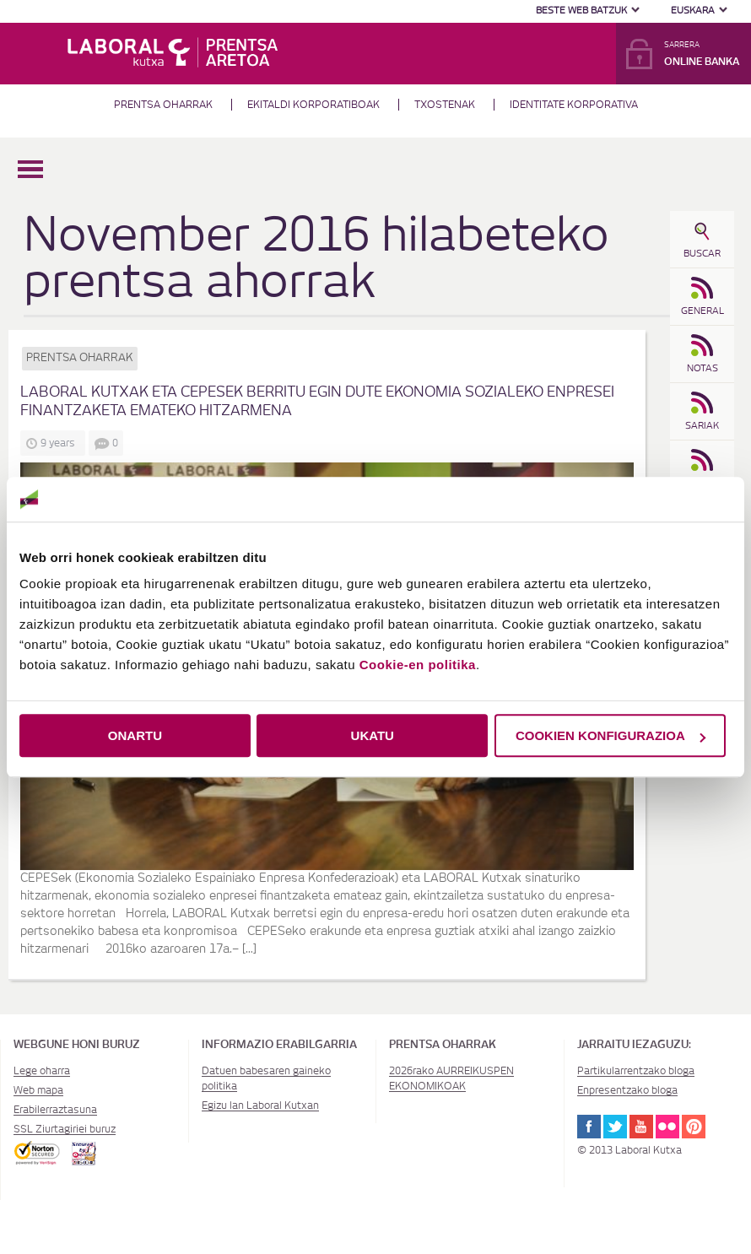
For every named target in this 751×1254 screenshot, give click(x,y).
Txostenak (444, 105)
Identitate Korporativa (574, 105)
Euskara (693, 10)
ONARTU (135, 735)
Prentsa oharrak (163, 105)
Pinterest (693, 1126)
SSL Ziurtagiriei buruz (65, 1129)
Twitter (615, 1126)
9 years (60, 443)
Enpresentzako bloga (627, 1090)
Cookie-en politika (417, 664)
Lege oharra (42, 1071)
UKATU (372, 735)
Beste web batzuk (581, 10)
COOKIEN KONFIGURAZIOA (610, 735)
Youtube (641, 1126)
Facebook (589, 1126)
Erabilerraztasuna (55, 1110)
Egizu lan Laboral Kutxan (260, 1105)
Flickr (667, 1126)
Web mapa (38, 1090)
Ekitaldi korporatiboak (313, 105)
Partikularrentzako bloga (635, 1071)
